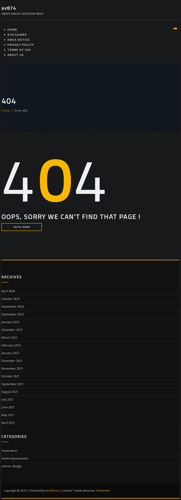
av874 (8, 8)
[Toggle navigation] (175, 28)
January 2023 (10, 322)
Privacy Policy (20, 44)
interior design (11, 466)
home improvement (14, 458)
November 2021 (12, 368)
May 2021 (7, 415)
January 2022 (10, 353)
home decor (9, 451)
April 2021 (8, 423)
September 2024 (12, 307)
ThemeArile (102, 490)
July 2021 (7, 399)
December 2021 (12, 361)
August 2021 (9, 392)
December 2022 (12, 330)
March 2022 (9, 338)
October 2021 (10, 376)
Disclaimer (17, 34)
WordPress (53, 490)
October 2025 (10, 299)
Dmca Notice (18, 39)
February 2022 (11, 345)
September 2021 (12, 384)
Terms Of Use (19, 50)
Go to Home (22, 227)
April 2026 (8, 291)
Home (12, 29)
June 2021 (8, 407)
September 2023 (12, 314)
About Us (15, 55)
